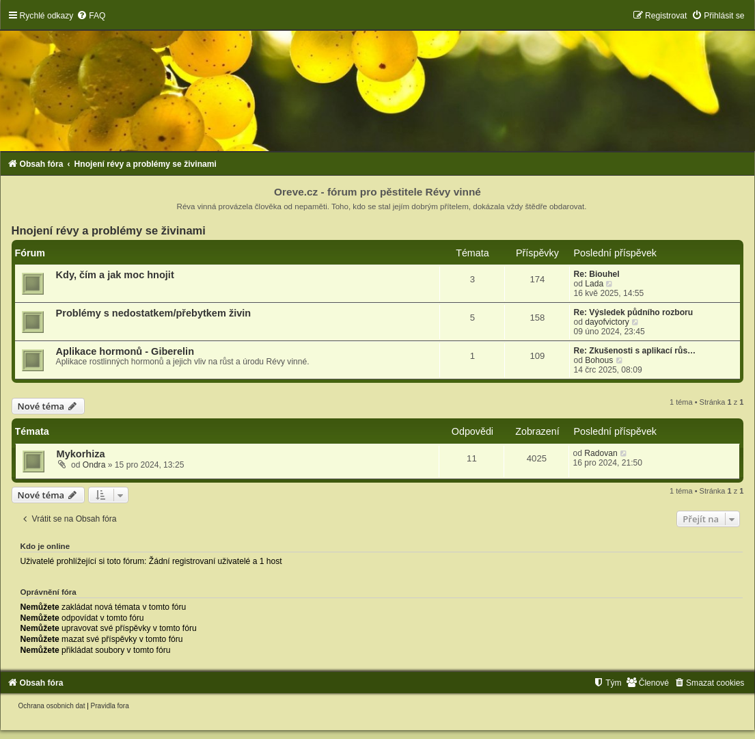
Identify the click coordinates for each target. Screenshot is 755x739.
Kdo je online (45, 546)
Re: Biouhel (596, 274)
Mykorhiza (81, 453)
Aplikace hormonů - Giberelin (125, 351)
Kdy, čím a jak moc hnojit (115, 274)
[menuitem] (91, 16)
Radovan (600, 453)
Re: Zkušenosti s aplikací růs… (634, 350)
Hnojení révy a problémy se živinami (109, 230)
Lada (594, 283)
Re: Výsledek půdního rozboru (633, 312)
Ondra (94, 465)
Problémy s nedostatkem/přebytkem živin (153, 313)
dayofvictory (607, 322)
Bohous (599, 360)
